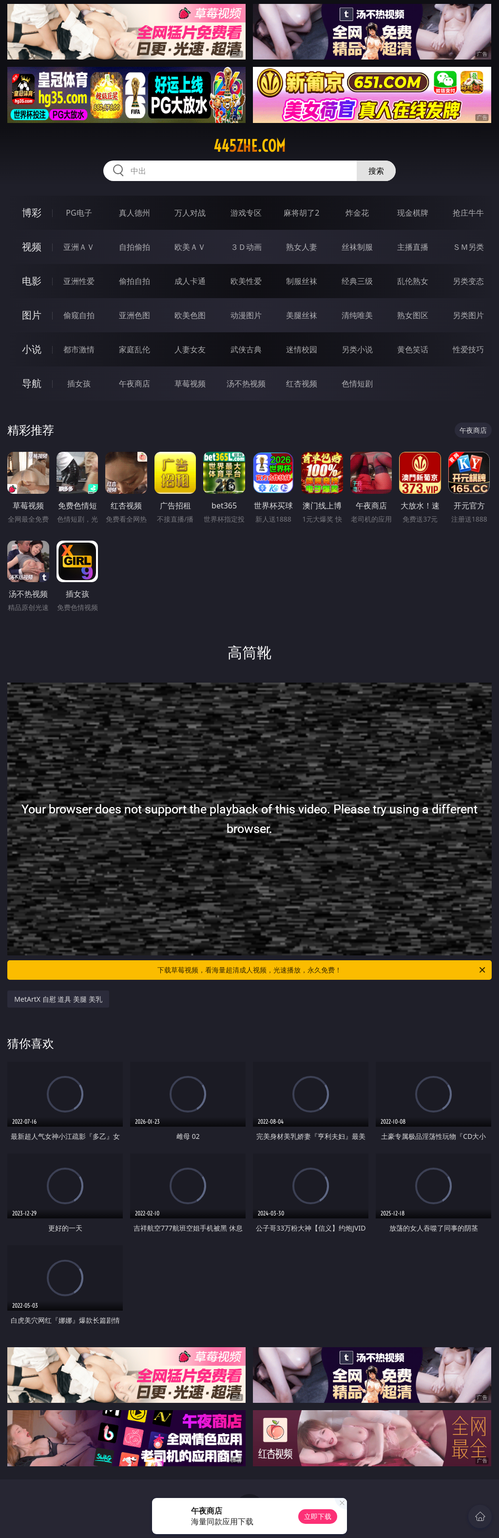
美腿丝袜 (301, 315)
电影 (31, 280)
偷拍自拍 (134, 281)
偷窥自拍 (79, 315)
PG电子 (79, 212)
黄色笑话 (412, 349)
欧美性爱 (246, 281)
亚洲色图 (134, 315)
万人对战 (190, 212)
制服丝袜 (301, 281)
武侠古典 (246, 349)
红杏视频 (301, 383)
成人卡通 (190, 281)
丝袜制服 (357, 247)
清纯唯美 (357, 315)
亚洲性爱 (79, 281)
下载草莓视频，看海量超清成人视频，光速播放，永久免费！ (322, 970)
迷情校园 (301, 349)
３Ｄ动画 (246, 247)
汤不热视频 (246, 383)
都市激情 (79, 349)
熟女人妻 (301, 247)
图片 (31, 315)
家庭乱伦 (134, 349)
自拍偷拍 (134, 247)
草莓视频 (190, 383)
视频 (31, 246)
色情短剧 (357, 383)
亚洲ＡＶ (79, 247)
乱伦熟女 (412, 281)
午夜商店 (134, 383)
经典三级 (357, 281)
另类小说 (357, 349)
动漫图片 (246, 315)
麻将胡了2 (301, 212)
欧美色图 (190, 315)
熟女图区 (412, 315)
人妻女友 (190, 349)
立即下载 (317, 1516)
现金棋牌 (412, 212)
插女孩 (79, 383)
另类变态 (468, 281)
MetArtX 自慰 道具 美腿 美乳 (58, 999)
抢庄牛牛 (468, 212)
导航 (31, 383)
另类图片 (468, 315)
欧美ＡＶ (190, 247)
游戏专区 (246, 212)
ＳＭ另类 (468, 247)
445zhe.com (249, 146)
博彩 (31, 212)
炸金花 (357, 212)
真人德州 (134, 212)
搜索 (376, 170)
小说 (31, 349)
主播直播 (412, 247)
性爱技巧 (468, 349)
